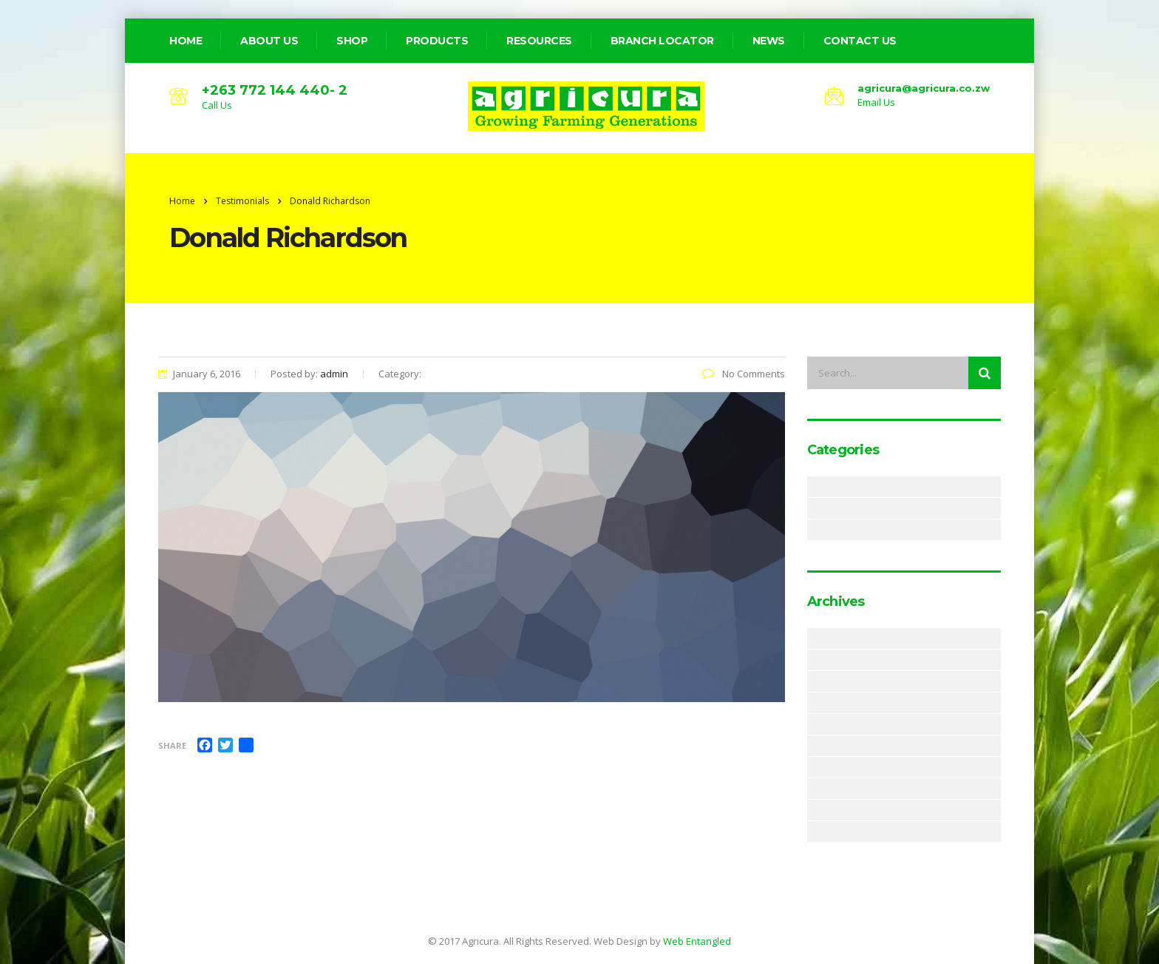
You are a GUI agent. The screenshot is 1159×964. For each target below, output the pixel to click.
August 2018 (815, 767)
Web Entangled (697, 941)
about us (269, 40)
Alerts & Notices (815, 486)
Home (182, 201)
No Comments (743, 373)
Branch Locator (662, 40)
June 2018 (815, 788)
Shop (351, 40)
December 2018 (815, 724)
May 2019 (815, 638)
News (768, 40)
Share (172, 745)
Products (437, 40)
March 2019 (815, 660)
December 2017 (815, 831)
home (185, 40)
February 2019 (815, 681)
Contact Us (860, 40)
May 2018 (815, 810)
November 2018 (815, 745)
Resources (539, 40)
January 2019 (815, 702)
